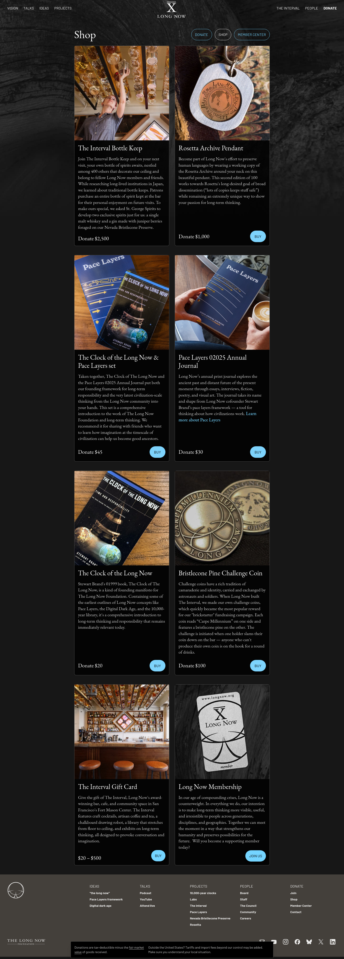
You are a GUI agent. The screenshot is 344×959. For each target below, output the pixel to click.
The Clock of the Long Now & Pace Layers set (118, 361)
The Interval (288, 8)
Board (244, 893)
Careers (245, 918)
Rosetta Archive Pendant (211, 148)
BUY (158, 855)
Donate (330, 8)
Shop (223, 34)
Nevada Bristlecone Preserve (210, 918)
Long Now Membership (210, 786)
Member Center (252, 34)
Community (248, 912)
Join (293, 893)
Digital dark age (100, 905)
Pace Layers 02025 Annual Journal (213, 361)
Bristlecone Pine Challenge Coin (221, 573)
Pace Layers (198, 912)
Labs (193, 899)
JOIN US (255, 856)
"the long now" (100, 893)
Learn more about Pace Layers (217, 417)
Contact (295, 912)
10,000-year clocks (203, 893)
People (311, 8)
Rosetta (195, 924)
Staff (243, 899)
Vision (12, 8)
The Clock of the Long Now (115, 573)
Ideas (44, 8)
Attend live (147, 905)
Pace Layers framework (106, 899)
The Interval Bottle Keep (110, 148)
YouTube (146, 899)
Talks (29, 8)
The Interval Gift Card (107, 786)
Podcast (145, 893)
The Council (248, 905)
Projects (63, 8)
